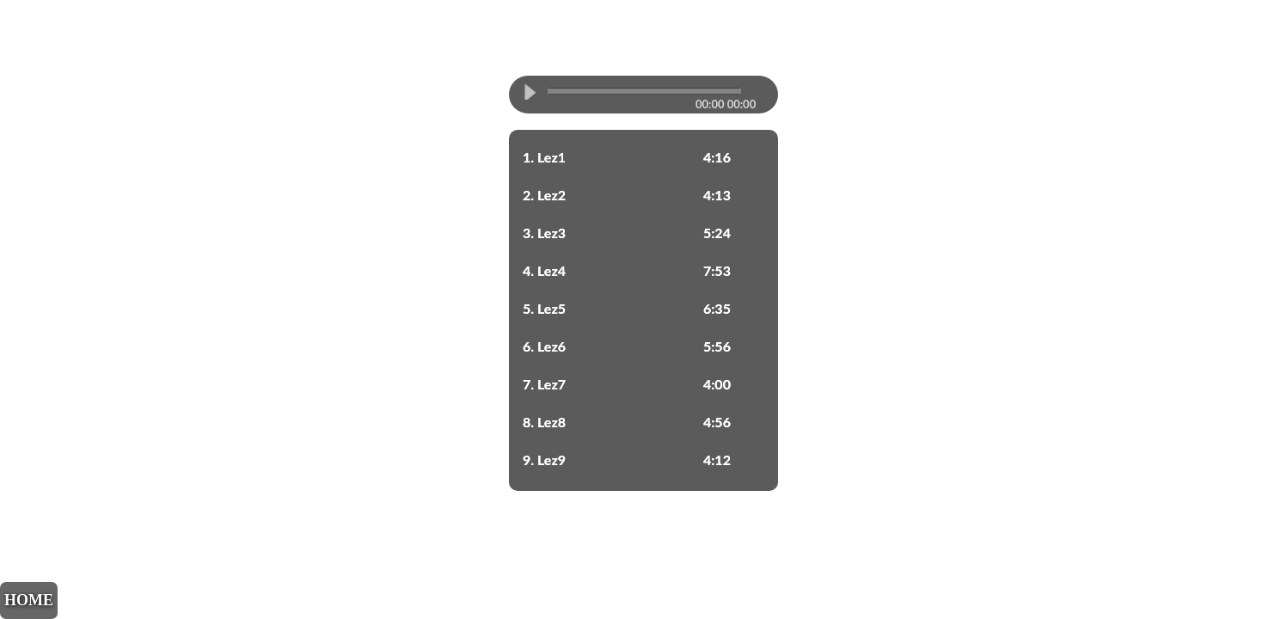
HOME (28, 600)
